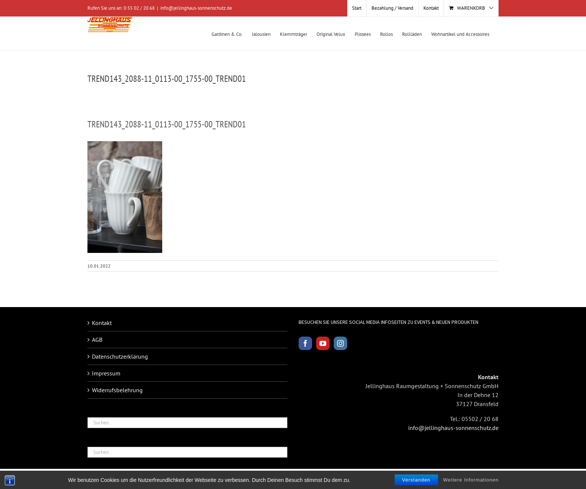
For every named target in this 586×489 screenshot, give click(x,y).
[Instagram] (340, 343)
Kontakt (102, 322)
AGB (97, 339)
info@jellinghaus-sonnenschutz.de (196, 8)
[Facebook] (305, 343)
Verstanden (416, 480)
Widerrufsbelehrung (117, 390)
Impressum (106, 373)
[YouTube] (323, 343)
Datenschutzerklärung (120, 356)
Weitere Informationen (471, 480)
